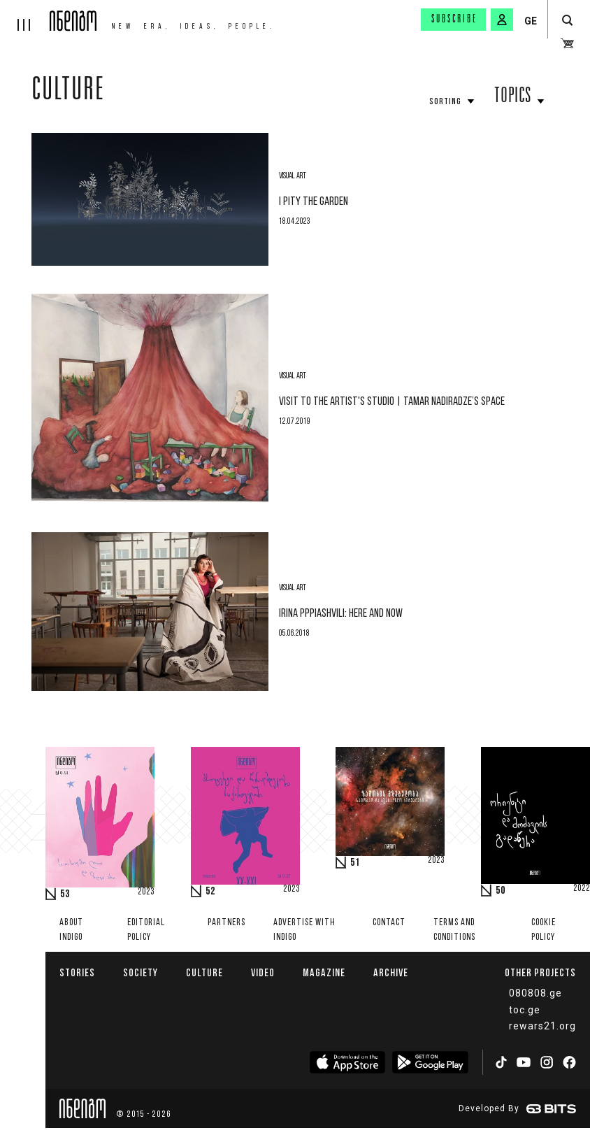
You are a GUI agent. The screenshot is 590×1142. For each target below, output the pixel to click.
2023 (146, 892)
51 (355, 863)
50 (500, 891)
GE (530, 21)
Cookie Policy (543, 930)
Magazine (324, 972)
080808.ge (535, 993)
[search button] (567, 21)
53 (65, 894)
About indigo (71, 930)
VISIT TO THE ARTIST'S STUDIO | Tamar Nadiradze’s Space (392, 402)
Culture (68, 92)
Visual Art (292, 176)
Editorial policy (146, 930)
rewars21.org (542, 1026)
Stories (77, 972)
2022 (581, 889)
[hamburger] (25, 15)
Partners (226, 923)
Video (263, 972)
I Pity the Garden (313, 202)
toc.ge (524, 1009)
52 (210, 891)
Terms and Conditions (454, 930)
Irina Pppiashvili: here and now (341, 614)
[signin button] (502, 19)
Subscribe (454, 19)
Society (140, 972)
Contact (389, 923)
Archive (390, 972)
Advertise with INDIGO (304, 930)
